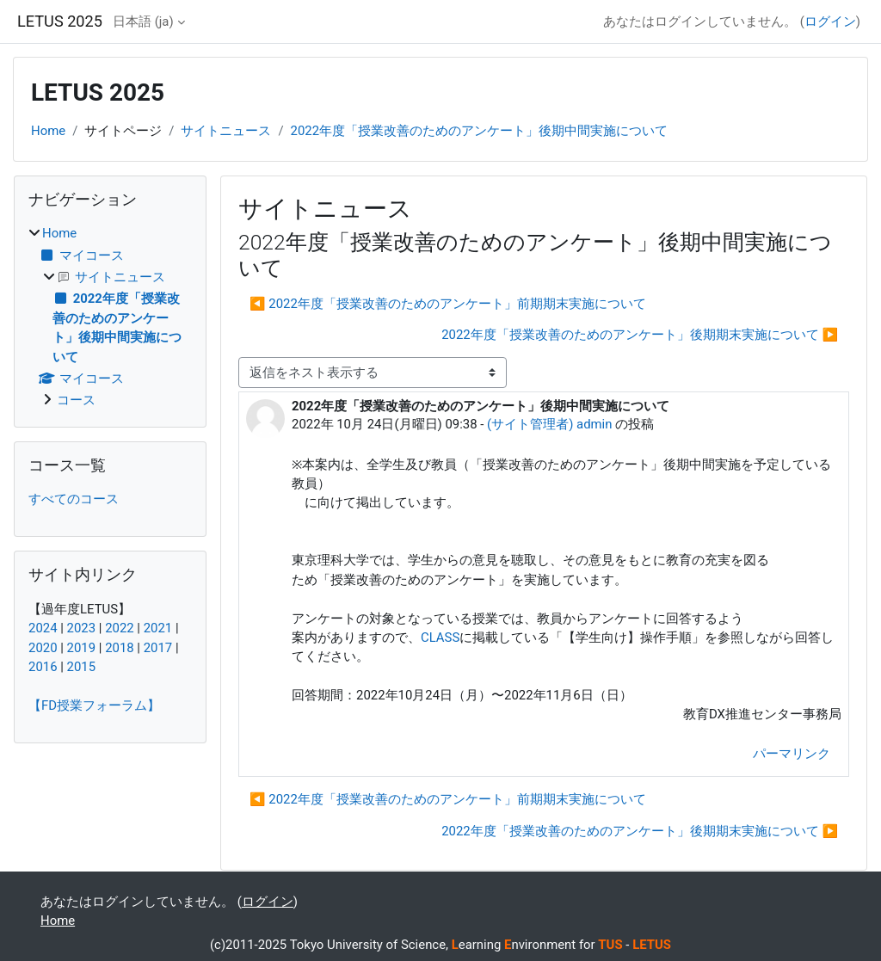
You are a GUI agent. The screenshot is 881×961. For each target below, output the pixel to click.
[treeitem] (110, 317)
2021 (158, 628)
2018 (119, 648)
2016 (43, 667)
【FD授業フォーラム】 (94, 705)
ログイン (830, 21)
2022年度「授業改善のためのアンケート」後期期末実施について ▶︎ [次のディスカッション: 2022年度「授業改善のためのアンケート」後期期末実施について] (639, 334)
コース (76, 400)
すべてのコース (73, 499)
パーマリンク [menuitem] (791, 753)
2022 (119, 628)
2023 (81, 628)
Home (48, 131)
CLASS (440, 637)
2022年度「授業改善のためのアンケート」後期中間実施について (479, 131)
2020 (43, 648)
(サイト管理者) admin (549, 424)
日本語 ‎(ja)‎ (143, 21)
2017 (158, 648)
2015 (81, 667)
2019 (81, 648)
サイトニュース (226, 131)
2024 (43, 628)
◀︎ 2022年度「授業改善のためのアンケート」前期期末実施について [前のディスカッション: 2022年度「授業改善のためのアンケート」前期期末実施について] (448, 303)
